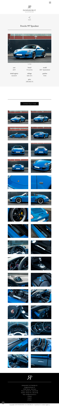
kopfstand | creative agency (42, 404)
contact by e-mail (29, 104)
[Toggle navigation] (49, 2)
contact (29, 396)
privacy (29, 400)
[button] (11, 48)
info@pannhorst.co (31, 394)
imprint (30, 398)
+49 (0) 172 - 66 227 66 (31, 391)
